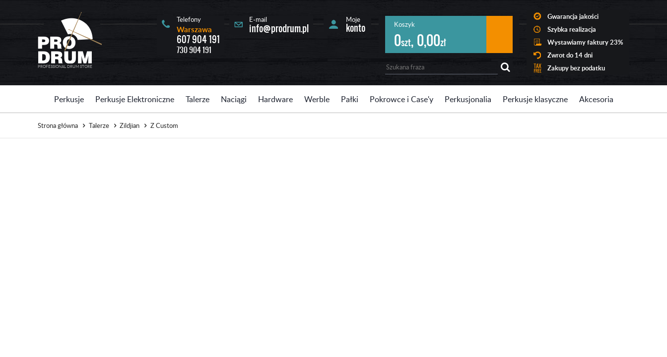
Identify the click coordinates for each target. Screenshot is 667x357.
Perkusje (69, 99)
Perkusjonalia (468, 99)
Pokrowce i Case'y (401, 99)
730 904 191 (194, 50)
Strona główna (58, 125)
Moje (355, 24)
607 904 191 (198, 39)
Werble (317, 99)
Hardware (275, 99)
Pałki (349, 99)
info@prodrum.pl (279, 28)
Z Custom (164, 125)
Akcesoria (596, 99)
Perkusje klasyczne (535, 99)
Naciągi (234, 99)
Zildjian (129, 125)
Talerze (197, 99)
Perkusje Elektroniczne (134, 99)
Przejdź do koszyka (499, 34)
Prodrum (70, 37)
